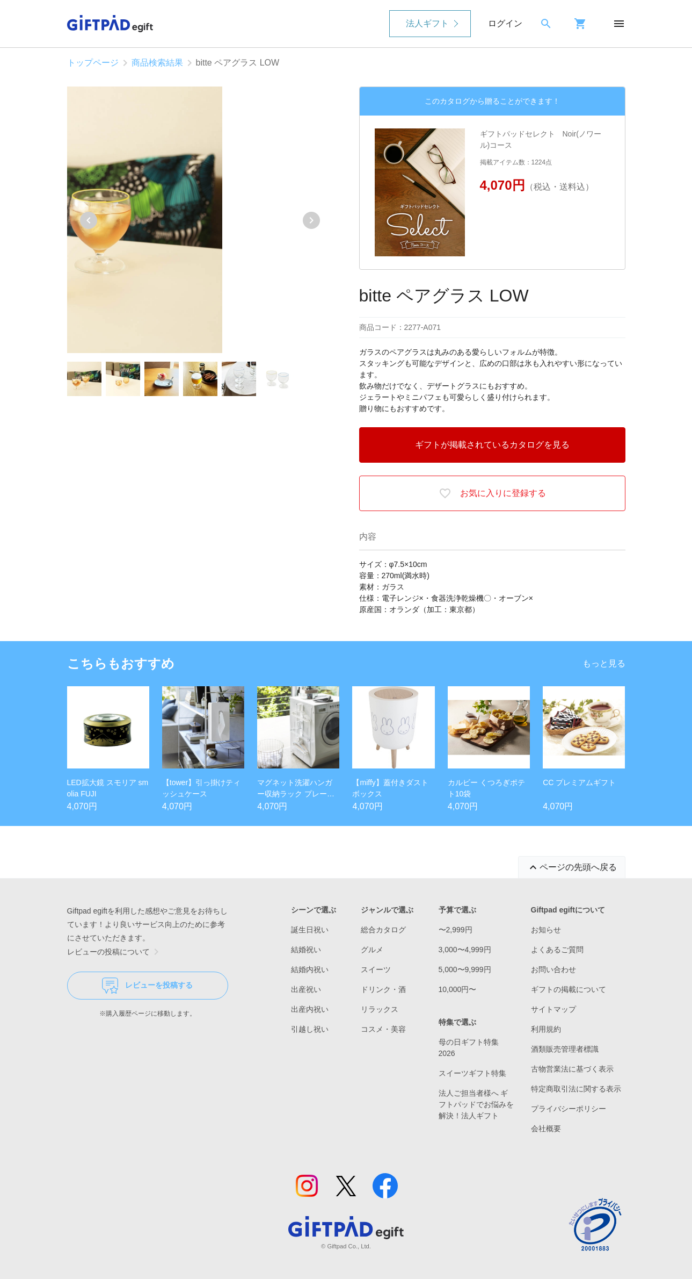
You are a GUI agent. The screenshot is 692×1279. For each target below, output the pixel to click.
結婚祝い (306, 949)
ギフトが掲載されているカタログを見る (492, 444)
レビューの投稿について (115, 951)
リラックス (379, 1009)
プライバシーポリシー (568, 1108)
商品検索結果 (157, 62)
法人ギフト (427, 23)
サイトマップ (553, 1009)
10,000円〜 (458, 989)
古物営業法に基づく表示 (572, 1069)
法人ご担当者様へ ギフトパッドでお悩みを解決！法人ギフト (476, 1104)
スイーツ (376, 969)
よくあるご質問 (557, 949)
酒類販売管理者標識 (565, 1049)
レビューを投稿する (147, 986)
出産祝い (306, 989)
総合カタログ (383, 929)
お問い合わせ (553, 969)
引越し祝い (310, 1029)
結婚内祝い (310, 969)
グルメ (372, 949)
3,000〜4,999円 (465, 949)
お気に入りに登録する (492, 493)
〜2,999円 (455, 929)
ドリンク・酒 (383, 989)
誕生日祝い (310, 929)
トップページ (93, 62)
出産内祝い (310, 1009)
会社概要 (546, 1128)
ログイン (505, 23)
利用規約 (546, 1029)
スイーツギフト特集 (472, 1073)
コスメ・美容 (383, 1029)
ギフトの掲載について (568, 989)
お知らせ (546, 929)
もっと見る (603, 663)
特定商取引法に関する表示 (576, 1088)
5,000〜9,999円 (465, 969)
